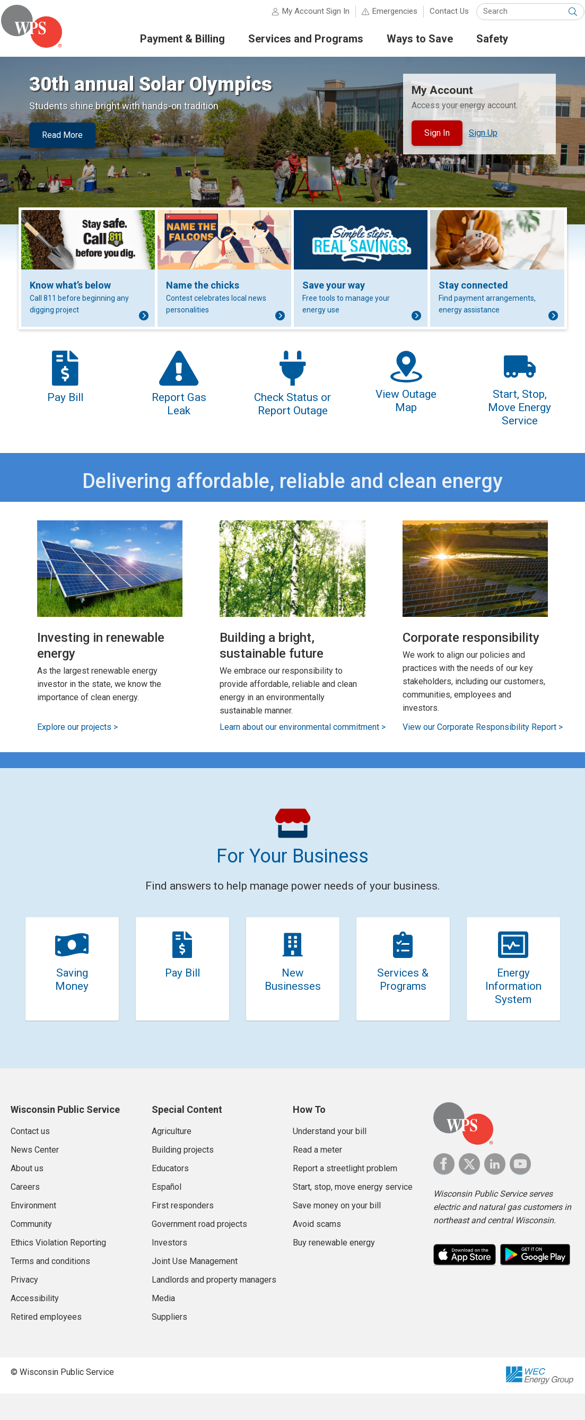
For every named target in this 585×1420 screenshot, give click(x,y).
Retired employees (46, 1343)
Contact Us (439, 16)
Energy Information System (513, 1006)
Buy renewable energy (334, 1269)
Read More (62, 140)
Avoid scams (317, 1250)
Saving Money (72, 1000)
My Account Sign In (306, 16)
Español (166, 1213)
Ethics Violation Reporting (58, 1269)
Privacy (24, 1306)
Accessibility (35, 1325)
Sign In (437, 138)
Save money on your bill (337, 1232)
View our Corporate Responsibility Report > (483, 745)
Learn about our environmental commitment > (303, 745)
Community (31, 1250)
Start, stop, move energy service (353, 1213)
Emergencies (385, 16)
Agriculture (171, 1158)
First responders (183, 1232)
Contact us (30, 1158)
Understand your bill (329, 1158)
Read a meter (317, 1176)
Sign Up (483, 138)
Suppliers (169, 1343)
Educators (170, 1195)
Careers (25, 1213)
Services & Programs (403, 1000)
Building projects (183, 1176)
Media (163, 1325)
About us (27, 1195)
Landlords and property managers (214, 1306)
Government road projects (199, 1250)
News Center (35, 1176)
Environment (33, 1232)
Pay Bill (182, 993)
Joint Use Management (195, 1288)
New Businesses (292, 1000)
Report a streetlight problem (345, 1195)
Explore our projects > (77, 745)
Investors (169, 1269)
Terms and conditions (50, 1288)
